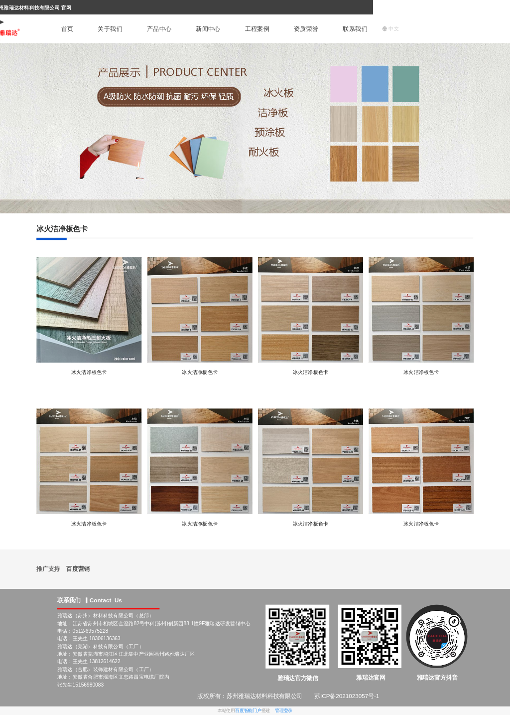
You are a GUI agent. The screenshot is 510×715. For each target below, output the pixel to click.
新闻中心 (208, 28)
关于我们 (110, 28)
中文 (390, 28)
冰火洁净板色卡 (89, 372)
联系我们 (355, 28)
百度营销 (78, 569)
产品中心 (159, 28)
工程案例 (257, 28)
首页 (67, 28)
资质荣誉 (306, 28)
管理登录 (283, 710)
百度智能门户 (248, 710)
